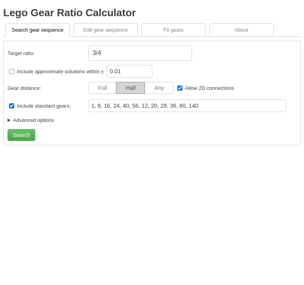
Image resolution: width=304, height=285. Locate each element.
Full (102, 88)
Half (131, 88)
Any (159, 88)
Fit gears (173, 30)
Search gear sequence (38, 30)
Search (21, 135)
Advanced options (33, 120)
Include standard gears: (44, 106)
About (241, 30)
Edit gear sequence (106, 30)
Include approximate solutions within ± (57, 71)
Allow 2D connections (209, 88)
